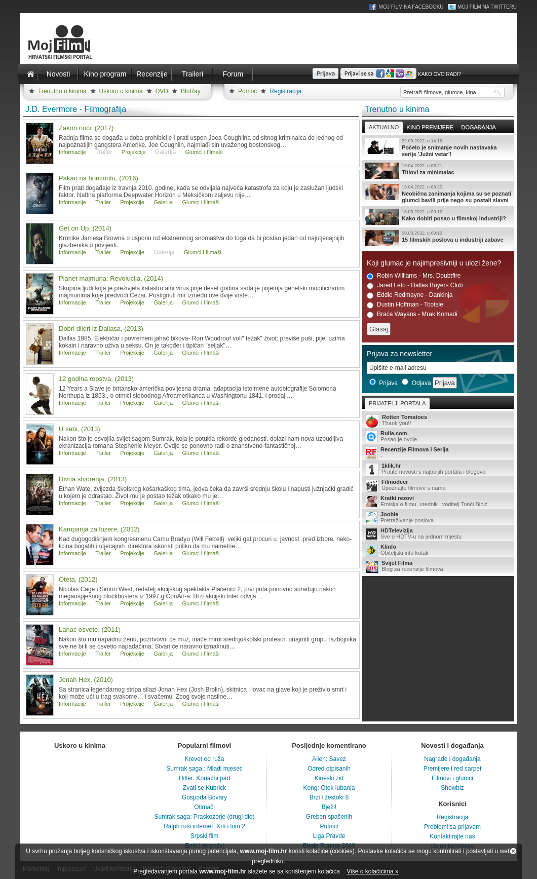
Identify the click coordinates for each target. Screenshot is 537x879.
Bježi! (329, 807)
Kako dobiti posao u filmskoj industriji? (438, 217)
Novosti (58, 74)
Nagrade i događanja (452, 758)
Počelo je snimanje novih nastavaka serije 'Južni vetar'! (438, 147)
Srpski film (204, 835)
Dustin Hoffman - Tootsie (405, 305)
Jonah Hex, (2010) (86, 679)
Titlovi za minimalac (438, 171)
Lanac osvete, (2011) (90, 629)
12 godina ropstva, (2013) (96, 379)
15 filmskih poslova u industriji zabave (438, 238)
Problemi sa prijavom (452, 826)
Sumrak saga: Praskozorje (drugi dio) (204, 816)
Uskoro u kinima (121, 91)
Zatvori (513, 851)
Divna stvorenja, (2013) (93, 479)
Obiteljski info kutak (438, 550)
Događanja (478, 127)
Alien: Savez (329, 758)
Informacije (72, 152)
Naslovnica (30, 74)
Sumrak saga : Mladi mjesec (204, 768)
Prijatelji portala (397, 403)
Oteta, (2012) (78, 579)
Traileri (192, 74)
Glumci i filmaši (204, 152)
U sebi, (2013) (79, 429)
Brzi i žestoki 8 (329, 797)
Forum (233, 74)
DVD (162, 91)
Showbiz (452, 787)
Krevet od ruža (204, 758)
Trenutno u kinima (62, 91)
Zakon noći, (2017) (86, 128)
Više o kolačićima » (373, 871)
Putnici (329, 826)
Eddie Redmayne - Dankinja (409, 295)
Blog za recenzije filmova (438, 567)
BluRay (191, 91)
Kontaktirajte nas (452, 836)
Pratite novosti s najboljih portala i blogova (438, 469)
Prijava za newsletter (399, 354)
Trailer (103, 202)
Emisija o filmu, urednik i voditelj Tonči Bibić (438, 501)
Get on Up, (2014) (85, 228)
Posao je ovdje (438, 436)
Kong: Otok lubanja (329, 787)
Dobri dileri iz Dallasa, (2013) (101, 328)
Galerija (163, 202)
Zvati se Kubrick (204, 787)
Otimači (204, 807)
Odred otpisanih (329, 768)
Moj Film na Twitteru (487, 7)
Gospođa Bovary (204, 797)
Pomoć (247, 91)
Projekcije (134, 152)
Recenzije (151, 74)
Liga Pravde (329, 835)
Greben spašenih (329, 816)
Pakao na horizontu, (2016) (98, 178)
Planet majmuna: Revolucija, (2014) (111, 278)
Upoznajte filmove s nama (438, 485)
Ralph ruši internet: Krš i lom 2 (204, 826)
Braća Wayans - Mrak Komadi (412, 314)
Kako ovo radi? (439, 74)
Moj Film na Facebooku (411, 7)
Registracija (285, 91)
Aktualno (384, 127)
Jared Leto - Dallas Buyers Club (415, 285)
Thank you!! (438, 421)
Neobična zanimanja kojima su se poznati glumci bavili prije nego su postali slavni (438, 193)
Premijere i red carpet (453, 768)
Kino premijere (429, 127)
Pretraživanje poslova (438, 517)
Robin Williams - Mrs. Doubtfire (414, 276)
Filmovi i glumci (452, 778)
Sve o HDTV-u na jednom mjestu (438, 534)
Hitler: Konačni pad (204, 778)
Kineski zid (329, 778)
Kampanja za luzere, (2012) (99, 529)
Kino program (105, 74)
